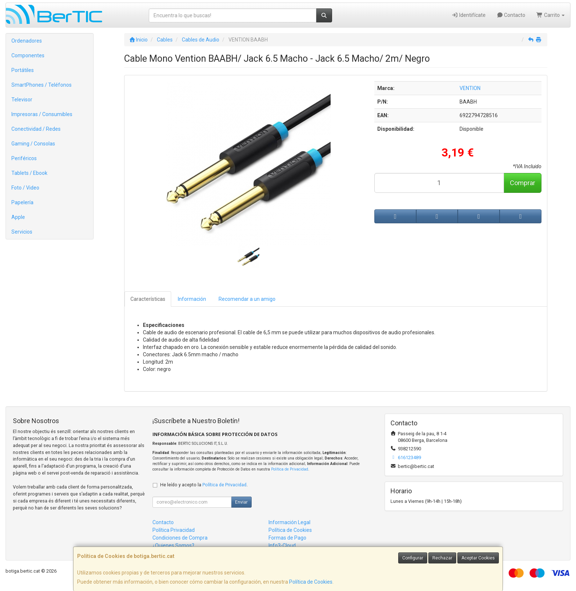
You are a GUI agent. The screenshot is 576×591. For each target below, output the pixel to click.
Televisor (21, 99)
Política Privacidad (173, 530)
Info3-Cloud (282, 545)
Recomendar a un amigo (247, 299)
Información (192, 299)
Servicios (21, 232)
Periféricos (24, 158)
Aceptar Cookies (478, 558)
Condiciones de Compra (180, 538)
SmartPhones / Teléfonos (41, 85)
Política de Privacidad (289, 469)
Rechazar (442, 558)
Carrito (550, 15)
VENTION (470, 88)
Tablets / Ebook (29, 173)
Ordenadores (26, 41)
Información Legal (289, 522)
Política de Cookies (310, 582)
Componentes (27, 55)
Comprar (522, 183)
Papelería (22, 202)
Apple (18, 217)
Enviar (241, 502)
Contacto (511, 15)
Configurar (412, 558)
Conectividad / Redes (36, 129)
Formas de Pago (287, 538)
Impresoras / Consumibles (41, 114)
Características (147, 299)
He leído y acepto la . (204, 484)
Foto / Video (25, 188)
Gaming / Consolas (33, 144)
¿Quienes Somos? (173, 545)
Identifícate (468, 15)
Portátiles (22, 70)
